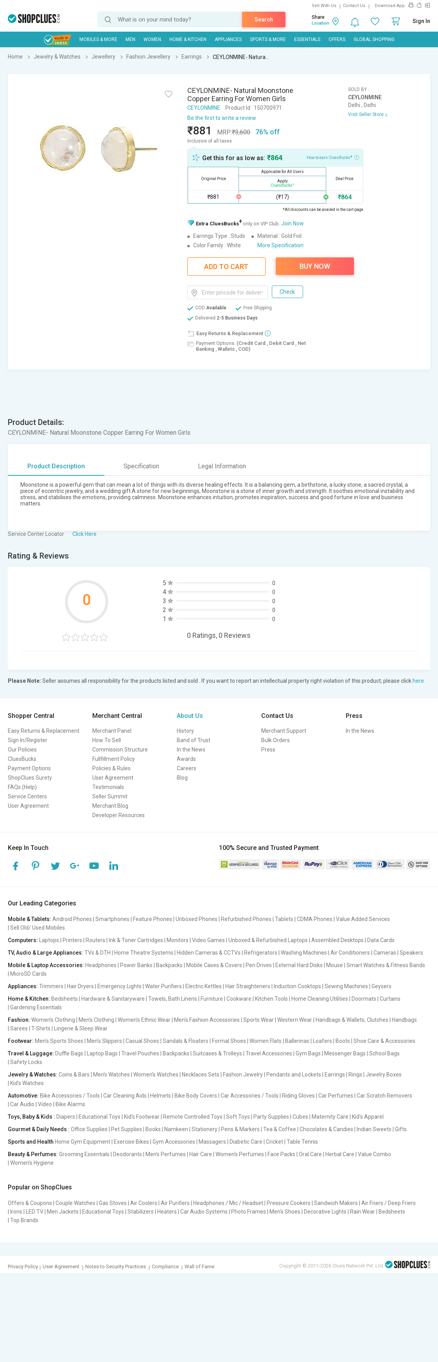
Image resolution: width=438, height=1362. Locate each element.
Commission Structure (120, 749)
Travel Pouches (140, 1053)
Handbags (404, 1020)
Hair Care (200, 1154)
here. (419, 681)
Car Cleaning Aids (125, 1095)
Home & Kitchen (187, 39)
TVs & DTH (97, 953)
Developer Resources (118, 815)
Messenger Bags (345, 1053)
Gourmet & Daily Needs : (39, 1129)
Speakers (411, 953)
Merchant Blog (110, 806)
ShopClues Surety (30, 778)
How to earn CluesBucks (333, 157)
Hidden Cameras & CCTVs (209, 953)
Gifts (401, 1129)
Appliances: (23, 986)
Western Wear (294, 1020)
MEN (130, 39)
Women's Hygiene (32, 1163)
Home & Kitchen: (29, 999)
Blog (182, 778)
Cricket (274, 1142)
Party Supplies (271, 1117)
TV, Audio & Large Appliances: (45, 953)
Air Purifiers (175, 1203)
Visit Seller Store (366, 114)
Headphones (101, 965)
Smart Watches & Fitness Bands (385, 965)
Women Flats (266, 1041)
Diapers (65, 1117)
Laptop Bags (102, 1053)
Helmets (160, 1095)
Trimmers (51, 986)
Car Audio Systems (204, 1211)
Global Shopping (374, 39)
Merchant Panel (111, 731)
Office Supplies (89, 1129)
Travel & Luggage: (31, 1053)
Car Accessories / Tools (249, 1095)
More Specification (280, 245)
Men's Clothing (96, 1020)
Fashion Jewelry (243, 1074)
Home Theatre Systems (143, 953)
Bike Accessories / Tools (70, 1095)
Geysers (381, 986)
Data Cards (381, 940)
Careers (186, 768)
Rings (355, 1074)
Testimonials (108, 787)
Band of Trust (193, 740)
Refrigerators (260, 953)
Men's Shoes (284, 1211)
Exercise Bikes (131, 1142)
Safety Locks (26, 1062)
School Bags (384, 1053)
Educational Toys (99, 1117)
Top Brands (24, 1220)
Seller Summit (109, 796)
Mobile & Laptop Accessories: (46, 965)
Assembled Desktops (337, 940)
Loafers (322, 1041)
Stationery (204, 1129)
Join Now (292, 223)
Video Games (208, 940)
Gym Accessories (174, 1142)
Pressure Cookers (289, 1203)
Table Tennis (302, 1142)
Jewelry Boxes (384, 1074)
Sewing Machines (346, 986)
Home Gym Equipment (82, 1142)
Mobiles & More (98, 39)
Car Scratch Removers (384, 1095)
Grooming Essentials (84, 1154)
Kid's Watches (27, 1083)
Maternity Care (330, 1117)
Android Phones (72, 919)
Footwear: (21, 1041)
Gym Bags (308, 1053)
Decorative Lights (325, 1211)
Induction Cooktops (297, 986)
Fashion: (19, 1020)
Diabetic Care (246, 1142)
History (185, 731)
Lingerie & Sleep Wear (81, 1028)
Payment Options (29, 768)
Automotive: (23, 1095)
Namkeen (176, 1129)
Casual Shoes (142, 1041)
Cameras (384, 953)
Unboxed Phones (196, 919)
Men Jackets (63, 1211)
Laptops (49, 940)
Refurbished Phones (246, 919)
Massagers (212, 1142)
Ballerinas (297, 1041)
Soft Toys (238, 1117)
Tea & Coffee (279, 1129)
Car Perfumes (335, 1095)
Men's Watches (111, 1074)
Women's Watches (155, 1074)
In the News (191, 749)
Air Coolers (143, 1203)
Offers (336, 39)
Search (264, 19)
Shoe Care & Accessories (384, 1041)
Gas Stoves (113, 1203)
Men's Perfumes (165, 1154)
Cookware (238, 999)
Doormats (364, 999)
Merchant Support (283, 731)
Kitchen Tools (271, 999)
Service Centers (27, 796)
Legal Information (222, 466)
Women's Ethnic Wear (144, 1020)
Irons (16, 1211)
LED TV (34, 1211)
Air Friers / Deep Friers (388, 1203)
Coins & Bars (74, 1074)
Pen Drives (259, 965)
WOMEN (152, 39)
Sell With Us (324, 5)
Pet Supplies (126, 1129)
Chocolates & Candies (326, 1129)
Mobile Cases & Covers (214, 965)
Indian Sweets (374, 1129)
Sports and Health (31, 1142)
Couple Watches (75, 1203)
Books (153, 1129)
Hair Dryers (80, 986)
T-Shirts (40, 1028)
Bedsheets (64, 999)
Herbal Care (339, 1154)
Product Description (56, 466)
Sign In (421, 21)
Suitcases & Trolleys (217, 1053)
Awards (186, 759)
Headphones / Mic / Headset (228, 1203)
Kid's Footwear (142, 1117)
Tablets (284, 919)
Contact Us (354, 5)
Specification (141, 466)
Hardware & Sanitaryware (113, 999)
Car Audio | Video (31, 1104)
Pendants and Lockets (293, 1074)
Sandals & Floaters (185, 1041)
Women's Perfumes (239, 1154)
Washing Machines (304, 953)
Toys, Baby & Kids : (31, 1117)
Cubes (300, 1117)
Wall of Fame (199, 1266)
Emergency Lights (119, 986)
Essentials (307, 39)
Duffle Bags (69, 1053)
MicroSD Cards (28, 974)
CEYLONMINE (203, 108)
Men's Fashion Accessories (207, 1020)
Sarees (19, 1028)
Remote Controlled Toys (193, 1117)
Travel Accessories (269, 1053)
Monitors (177, 940)
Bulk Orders (275, 740)
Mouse (334, 965)
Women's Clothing (53, 1020)
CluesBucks (22, 759)
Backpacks (169, 965)
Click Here (84, 534)
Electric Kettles (203, 986)
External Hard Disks (299, 965)
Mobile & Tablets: (29, 919)
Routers (95, 940)
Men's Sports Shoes (59, 1041)
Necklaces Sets (200, 1074)
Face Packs (281, 1154)
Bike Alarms (70, 1104)
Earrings (335, 1074)
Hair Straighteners (247, 986)
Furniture (212, 999)
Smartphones (112, 919)
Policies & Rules (111, 768)
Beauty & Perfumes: (33, 1154)
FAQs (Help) (22, 787)
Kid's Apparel (368, 1117)
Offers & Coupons (30, 1203)
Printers (72, 940)
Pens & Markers (240, 1129)
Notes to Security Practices (115, 1266)
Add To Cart (226, 266)
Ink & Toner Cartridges (136, 940)
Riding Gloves (298, 1095)
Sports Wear (258, 1020)
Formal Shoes (229, 1041)
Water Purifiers (163, 986)
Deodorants (127, 1154)
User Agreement (28, 806)
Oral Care (310, 1154)
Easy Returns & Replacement (43, 731)
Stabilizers (140, 1211)
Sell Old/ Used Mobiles (37, 928)
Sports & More (268, 39)
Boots (343, 1041)
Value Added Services (363, 919)
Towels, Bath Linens (172, 999)
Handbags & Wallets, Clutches (352, 1020)
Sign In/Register (27, 740)
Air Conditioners (350, 953)
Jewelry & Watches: (32, 1074)
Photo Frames (248, 1211)
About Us (190, 715)
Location (320, 23)
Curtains (390, 999)
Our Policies (22, 749)
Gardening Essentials (36, 1007)
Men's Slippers (104, 1041)
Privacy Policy (23, 1266)
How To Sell (106, 740)
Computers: (23, 940)
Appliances (228, 39)
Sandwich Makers (336, 1203)
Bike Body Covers (195, 1095)
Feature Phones (152, 919)
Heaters (167, 1211)
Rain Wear (362, 1211)
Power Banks (136, 965)
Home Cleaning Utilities (319, 999)
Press (268, 749)
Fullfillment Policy (113, 759)
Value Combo (374, 1154)
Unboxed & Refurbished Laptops (268, 940)
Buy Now (315, 266)
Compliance (165, 1266)
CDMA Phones (314, 919)
